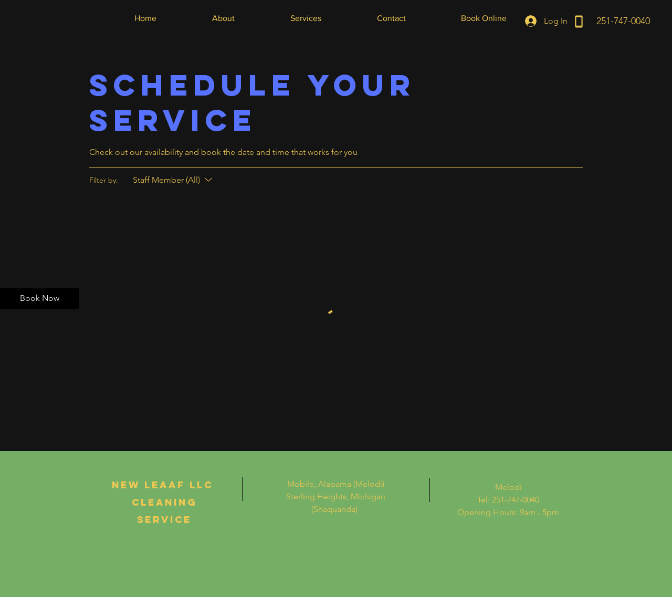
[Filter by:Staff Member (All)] (174, 180)
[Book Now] (39, 298)
